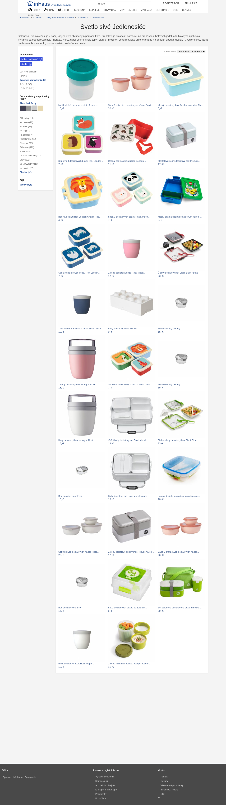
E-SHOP (64, 9)
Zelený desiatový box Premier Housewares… (131, 552)
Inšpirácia (18, 777)
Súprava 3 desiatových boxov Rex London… (81, 161)
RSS (162, 794)
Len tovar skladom (28, 72)
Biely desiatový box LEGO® (122, 328)
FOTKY (34, 9)
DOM (175, 10)
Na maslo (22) (26, 122)
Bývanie (7, 777)
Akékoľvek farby (28, 103)
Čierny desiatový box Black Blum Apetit (178, 272)
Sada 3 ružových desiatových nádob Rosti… (130, 105)
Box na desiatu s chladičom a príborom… (179, 496)
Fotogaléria (30, 777)
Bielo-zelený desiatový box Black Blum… (179, 440)
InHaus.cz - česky (169, 789)
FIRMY (49, 9)
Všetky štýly (26, 185)
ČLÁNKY (186, 10)
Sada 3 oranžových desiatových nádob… (179, 552)
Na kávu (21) (26, 126)
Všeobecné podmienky (171, 785)
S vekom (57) (26, 151)
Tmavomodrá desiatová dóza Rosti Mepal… (80, 328)
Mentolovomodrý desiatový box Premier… (179, 161)
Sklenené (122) (27, 147)
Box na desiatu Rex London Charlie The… (80, 216)
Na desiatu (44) (27, 135)
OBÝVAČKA (110, 10)
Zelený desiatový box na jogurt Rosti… (78, 384)
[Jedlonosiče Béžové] (40, 108)
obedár (24, 64)
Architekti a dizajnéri (105, 785)
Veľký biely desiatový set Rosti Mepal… (128, 440)
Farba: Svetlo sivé (29, 59)
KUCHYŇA (79, 10)
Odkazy (164, 781)
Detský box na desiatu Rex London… (127, 161)
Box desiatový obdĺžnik (70, 496)
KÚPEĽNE (94, 10)
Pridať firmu (101, 798)
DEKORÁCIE (162, 10)
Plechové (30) (26, 143)
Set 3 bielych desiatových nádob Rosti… (79, 552)
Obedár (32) (26, 172)
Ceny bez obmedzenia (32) (33, 80)
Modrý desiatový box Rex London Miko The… (181, 105)
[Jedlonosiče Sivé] (28, 108)
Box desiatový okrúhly (169, 328)
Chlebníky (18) (27, 118)
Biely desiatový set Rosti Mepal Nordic (127, 496)
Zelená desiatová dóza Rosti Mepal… (127, 272)
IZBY (122, 10)
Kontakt (164, 776)
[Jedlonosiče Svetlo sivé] (34, 108)
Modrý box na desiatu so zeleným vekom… (180, 216)
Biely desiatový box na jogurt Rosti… (77, 440)
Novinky (23, 76)
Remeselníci (101, 781)
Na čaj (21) (25, 130)
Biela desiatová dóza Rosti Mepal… (76, 663)
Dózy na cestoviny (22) (30, 155)
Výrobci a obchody (104, 776)
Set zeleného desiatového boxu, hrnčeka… (180, 607)
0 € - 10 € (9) (26, 84)
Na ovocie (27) (27, 168)
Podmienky (100, 794)
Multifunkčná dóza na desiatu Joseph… (78, 105)
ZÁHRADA (146, 10)
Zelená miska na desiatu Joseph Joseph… (129, 663)
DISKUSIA (33, 15)
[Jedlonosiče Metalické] (23, 108)
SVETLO (132, 10)
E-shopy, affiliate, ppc (106, 789)
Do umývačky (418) (29, 164)
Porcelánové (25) (28, 139)
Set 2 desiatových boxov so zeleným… (127, 607)
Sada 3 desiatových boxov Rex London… (129, 216)
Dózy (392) (25, 160)
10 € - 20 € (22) (27, 88)
